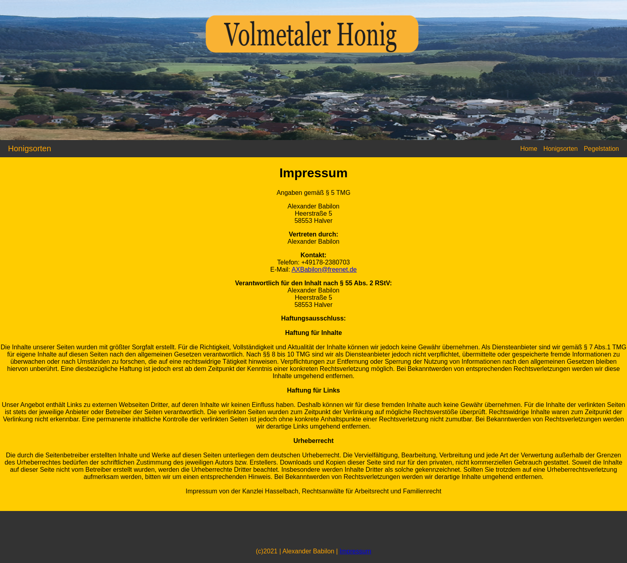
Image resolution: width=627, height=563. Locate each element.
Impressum (355, 551)
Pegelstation (601, 148)
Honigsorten (560, 148)
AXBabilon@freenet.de (324, 269)
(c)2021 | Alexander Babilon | (297, 551)
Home (528, 148)
